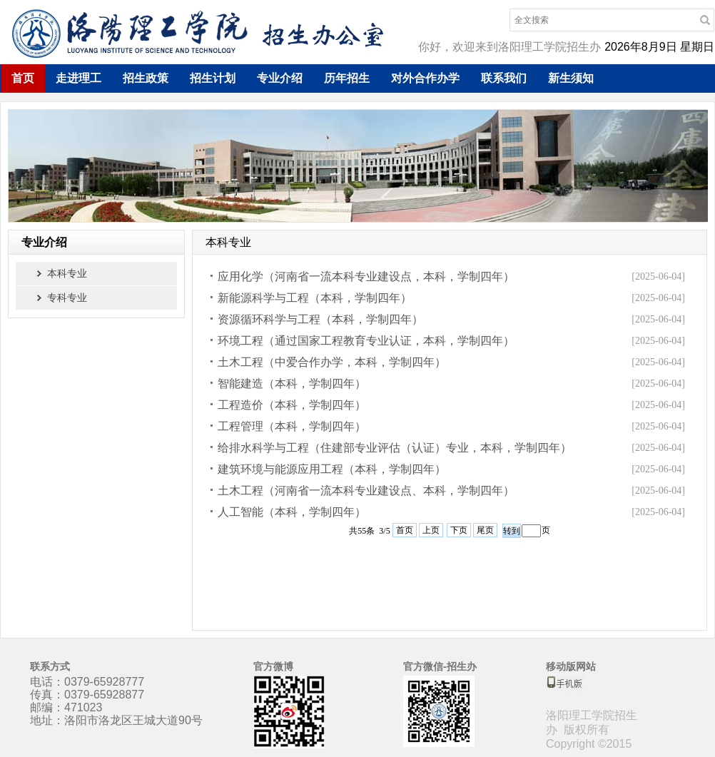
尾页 (485, 530)
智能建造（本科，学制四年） (292, 383)
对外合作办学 (425, 78)
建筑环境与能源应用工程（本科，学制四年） (332, 469)
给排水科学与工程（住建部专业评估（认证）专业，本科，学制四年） (395, 448)
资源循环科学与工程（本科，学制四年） (320, 319)
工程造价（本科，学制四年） (292, 405)
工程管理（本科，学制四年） (292, 426)
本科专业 (67, 273)
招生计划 (212, 78)
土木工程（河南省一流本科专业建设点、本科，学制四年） (366, 490)
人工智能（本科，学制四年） (292, 512)
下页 (458, 530)
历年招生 (347, 78)
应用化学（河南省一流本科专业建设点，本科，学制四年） (366, 276)
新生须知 (571, 78)
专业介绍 (280, 78)
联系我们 (504, 78)
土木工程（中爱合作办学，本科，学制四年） (332, 362)
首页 (22, 78)
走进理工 (78, 78)
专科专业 (67, 297)
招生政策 (145, 78)
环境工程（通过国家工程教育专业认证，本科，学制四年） (366, 341)
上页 (431, 530)
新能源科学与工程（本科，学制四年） (315, 298)
